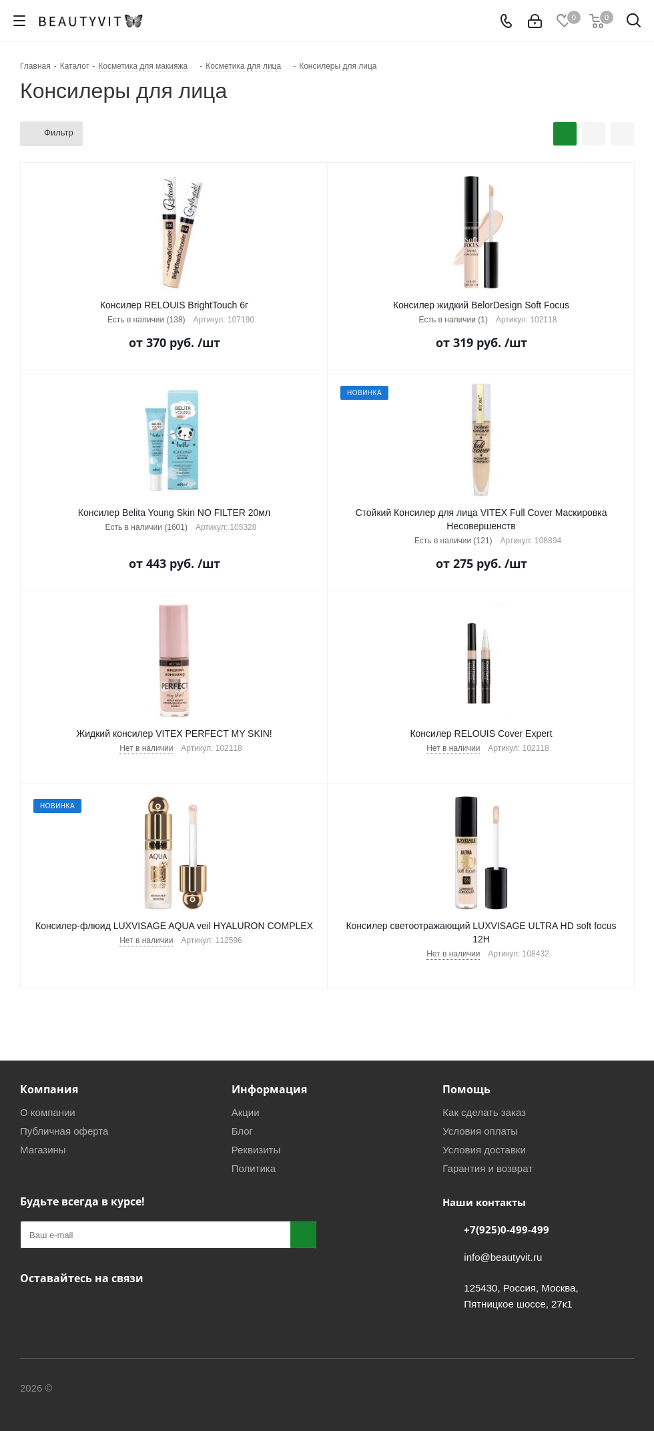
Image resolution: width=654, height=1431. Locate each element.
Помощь (466, 1089)
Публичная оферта (64, 1131)
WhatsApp (100, 1309)
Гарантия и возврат (487, 1168)
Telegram (66, 1309)
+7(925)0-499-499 (506, 1229)
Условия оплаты (480, 1131)
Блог (242, 1131)
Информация (269, 1089)
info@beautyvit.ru (503, 1257)
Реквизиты (256, 1149)
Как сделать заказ (484, 1112)
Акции (246, 1112)
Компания (49, 1089)
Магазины (43, 1149)
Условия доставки (483, 1149)
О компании (47, 1112)
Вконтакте (33, 1309)
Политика (254, 1168)
